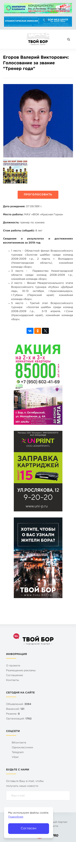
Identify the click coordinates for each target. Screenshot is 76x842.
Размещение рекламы (21, 671)
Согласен (28, 828)
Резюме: (13, 714)
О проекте (13, 666)
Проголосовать (38, 195)
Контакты (12, 680)
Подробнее (15, 817)
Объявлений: (18, 704)
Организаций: (19, 719)
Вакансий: (15, 709)
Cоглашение (14, 675)
